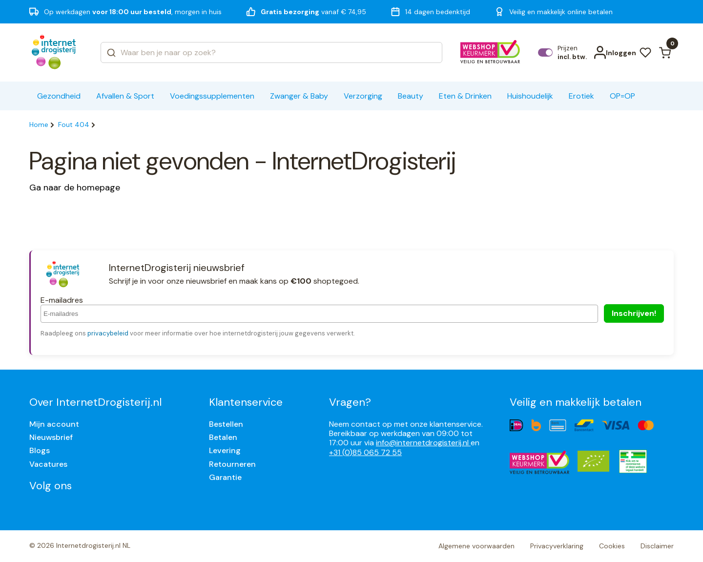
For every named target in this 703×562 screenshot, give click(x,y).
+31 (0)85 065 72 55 (365, 452)
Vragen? (350, 402)
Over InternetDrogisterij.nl (95, 402)
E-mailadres (62, 300)
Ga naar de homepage (74, 187)
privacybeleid (107, 333)
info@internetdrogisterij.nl (423, 442)
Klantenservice (246, 402)
